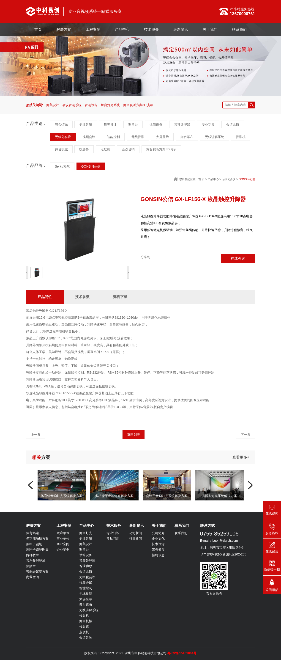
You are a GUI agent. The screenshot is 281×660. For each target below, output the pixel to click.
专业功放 (208, 124)
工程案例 (93, 29)
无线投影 (137, 137)
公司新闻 (135, 533)
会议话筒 (232, 124)
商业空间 (32, 577)
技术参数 (82, 297)
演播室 (31, 566)
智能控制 (113, 137)
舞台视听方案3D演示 (138, 105)
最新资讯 (180, 29)
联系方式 (207, 525)
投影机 (241, 137)
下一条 (245, 434)
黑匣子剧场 (34, 544)
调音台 (133, 124)
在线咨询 (238, 258)
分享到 (145, 257)
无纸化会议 (63, 137)
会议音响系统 (72, 105)
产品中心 (122, 29)
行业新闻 (135, 538)
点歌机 (105, 149)
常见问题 (112, 538)
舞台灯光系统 (110, 105)
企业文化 (158, 538)
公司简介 (158, 533)
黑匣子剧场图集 (37, 549)
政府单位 (63, 533)
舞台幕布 (186, 137)
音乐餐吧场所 (35, 560)
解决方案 (63, 29)
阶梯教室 (32, 555)
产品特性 (45, 297)
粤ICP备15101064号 (182, 653)
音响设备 (91, 105)
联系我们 (239, 29)
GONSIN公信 (90, 166)
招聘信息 (158, 555)
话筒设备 (156, 124)
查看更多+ (240, 457)
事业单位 (63, 538)
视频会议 (88, 137)
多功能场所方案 (37, 538)
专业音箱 (85, 124)
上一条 (36, 434)
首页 (38, 29)
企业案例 (63, 549)
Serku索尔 (62, 166)
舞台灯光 (61, 124)
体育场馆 (32, 533)
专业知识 (112, 533)
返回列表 (133, 434)
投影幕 (84, 149)
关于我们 (210, 29)
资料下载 (120, 297)
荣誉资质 (158, 549)
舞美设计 (52, 105)
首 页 (201, 179)
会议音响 (128, 149)
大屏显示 (162, 137)
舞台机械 (61, 149)
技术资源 (158, 544)
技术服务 (151, 29)
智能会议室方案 (37, 571)
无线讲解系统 (214, 137)
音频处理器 (182, 124)
